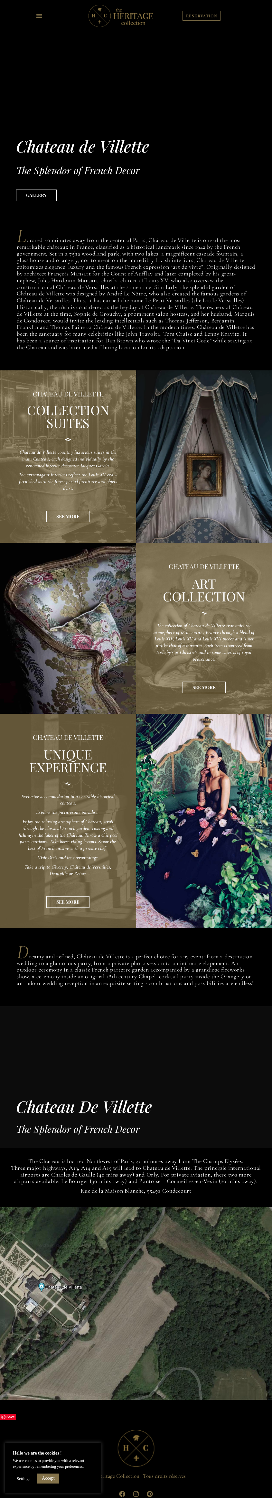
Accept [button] (48, 1478)
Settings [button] (23, 1478)
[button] (39, 16)
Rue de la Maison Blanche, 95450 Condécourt (135, 1190)
